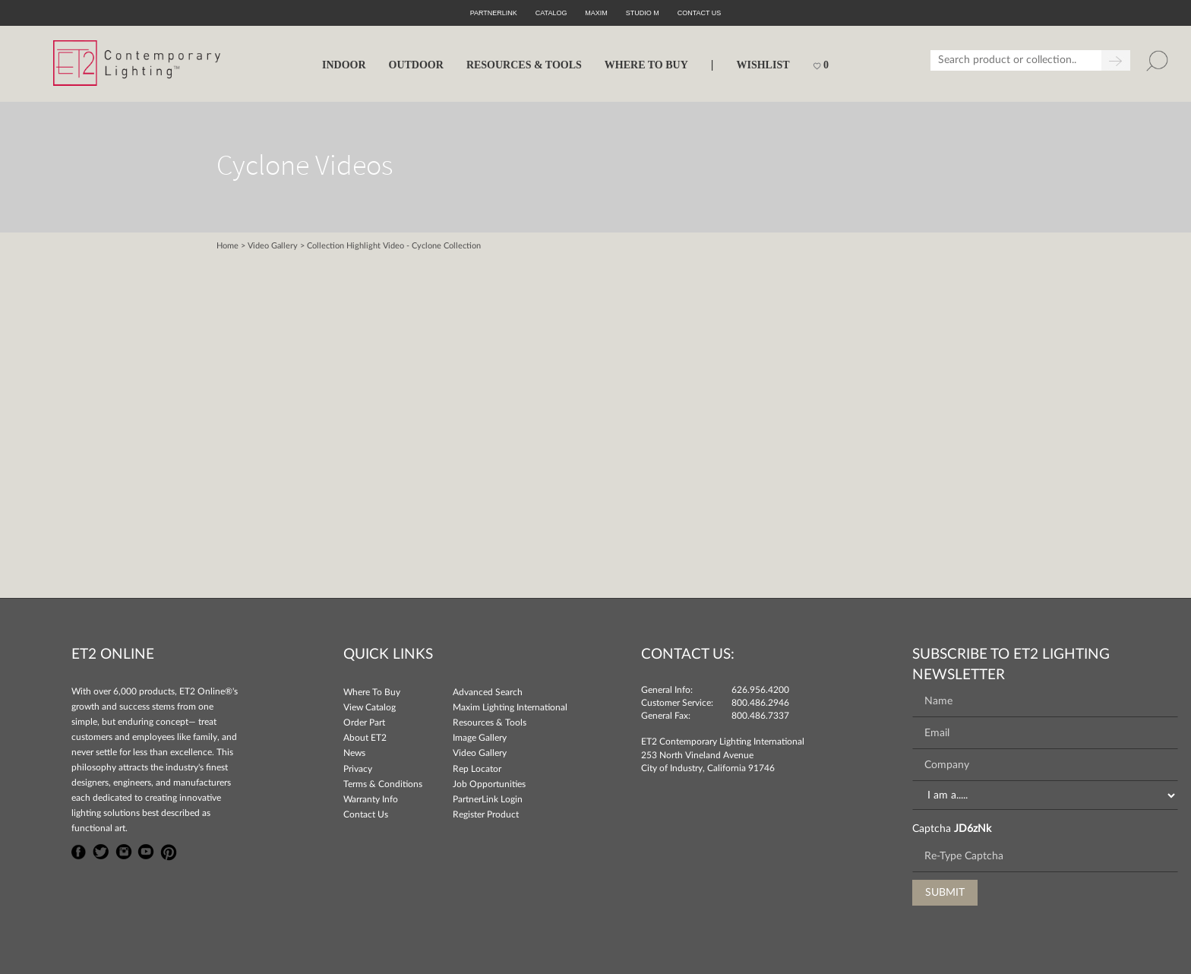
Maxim (596, 13)
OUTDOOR (416, 65)
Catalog (551, 13)
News (354, 752)
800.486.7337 (760, 715)
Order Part (364, 722)
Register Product (486, 814)
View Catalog (369, 707)
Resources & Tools (489, 722)
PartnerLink (493, 13)
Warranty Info (370, 799)
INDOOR (344, 65)
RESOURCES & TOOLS (524, 65)
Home (227, 246)
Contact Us (365, 814)
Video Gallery (273, 246)
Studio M (642, 13)
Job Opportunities (489, 784)
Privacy (357, 768)
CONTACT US (700, 13)
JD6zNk (972, 829)
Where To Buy (371, 692)
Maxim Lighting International (510, 707)
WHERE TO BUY (646, 65)
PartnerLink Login (488, 799)
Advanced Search (488, 692)
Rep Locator (477, 768)
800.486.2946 (760, 702)
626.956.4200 (760, 689)
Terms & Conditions (382, 784)
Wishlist (762, 65)
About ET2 (365, 737)
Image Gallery (480, 737)
